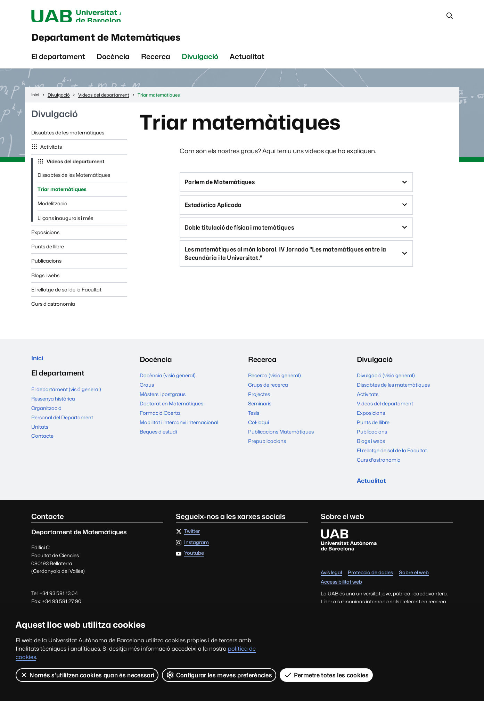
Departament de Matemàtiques (134, 41)
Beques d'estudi (158, 438)
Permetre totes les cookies (326, 675)
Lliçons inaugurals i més (65, 224)
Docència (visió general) (168, 382)
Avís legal (331, 581)
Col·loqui (258, 428)
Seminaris (259, 410)
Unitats (39, 435)
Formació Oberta (160, 419)
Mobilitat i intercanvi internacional (179, 428)
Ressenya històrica (53, 407)
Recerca (155, 62)
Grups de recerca (268, 391)
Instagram (196, 550)
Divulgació (200, 62)
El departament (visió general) (66, 398)
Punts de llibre (47, 253)
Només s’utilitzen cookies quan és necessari (87, 675)
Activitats (50, 153)
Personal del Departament (62, 426)
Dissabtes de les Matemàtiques (74, 181)
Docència (113, 62)
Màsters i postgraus (163, 400)
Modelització (52, 210)
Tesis (253, 419)
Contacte (42, 444)
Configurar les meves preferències (219, 675)
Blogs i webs (45, 281)
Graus (147, 391)
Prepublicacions (267, 447)
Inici (38, 365)
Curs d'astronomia (53, 310)
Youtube (194, 562)
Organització (46, 416)
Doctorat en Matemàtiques (171, 410)
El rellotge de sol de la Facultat (66, 296)
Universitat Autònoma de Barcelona (97, 16)
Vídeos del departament (75, 168)
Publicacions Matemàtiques (281, 438)
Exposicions (45, 238)
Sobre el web (414, 581)
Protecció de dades (370, 581)
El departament (58, 62)
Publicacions (46, 267)
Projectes (259, 400)
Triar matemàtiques (62, 195)
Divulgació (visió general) (386, 382)
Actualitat (247, 62)
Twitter (192, 540)
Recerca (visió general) (274, 382)
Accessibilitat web (341, 590)
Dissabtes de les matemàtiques (67, 139)
